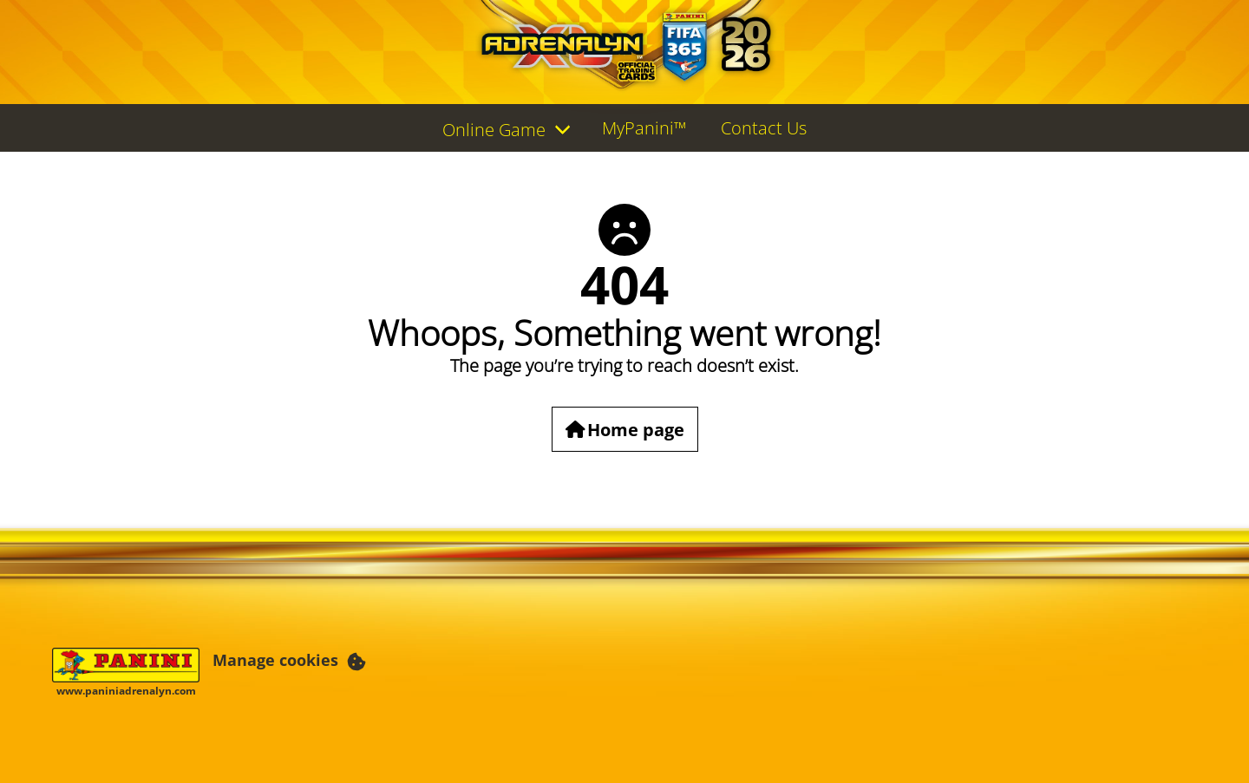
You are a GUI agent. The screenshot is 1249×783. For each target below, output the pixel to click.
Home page (635, 428)
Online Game (494, 129)
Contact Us (764, 128)
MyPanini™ (644, 128)
